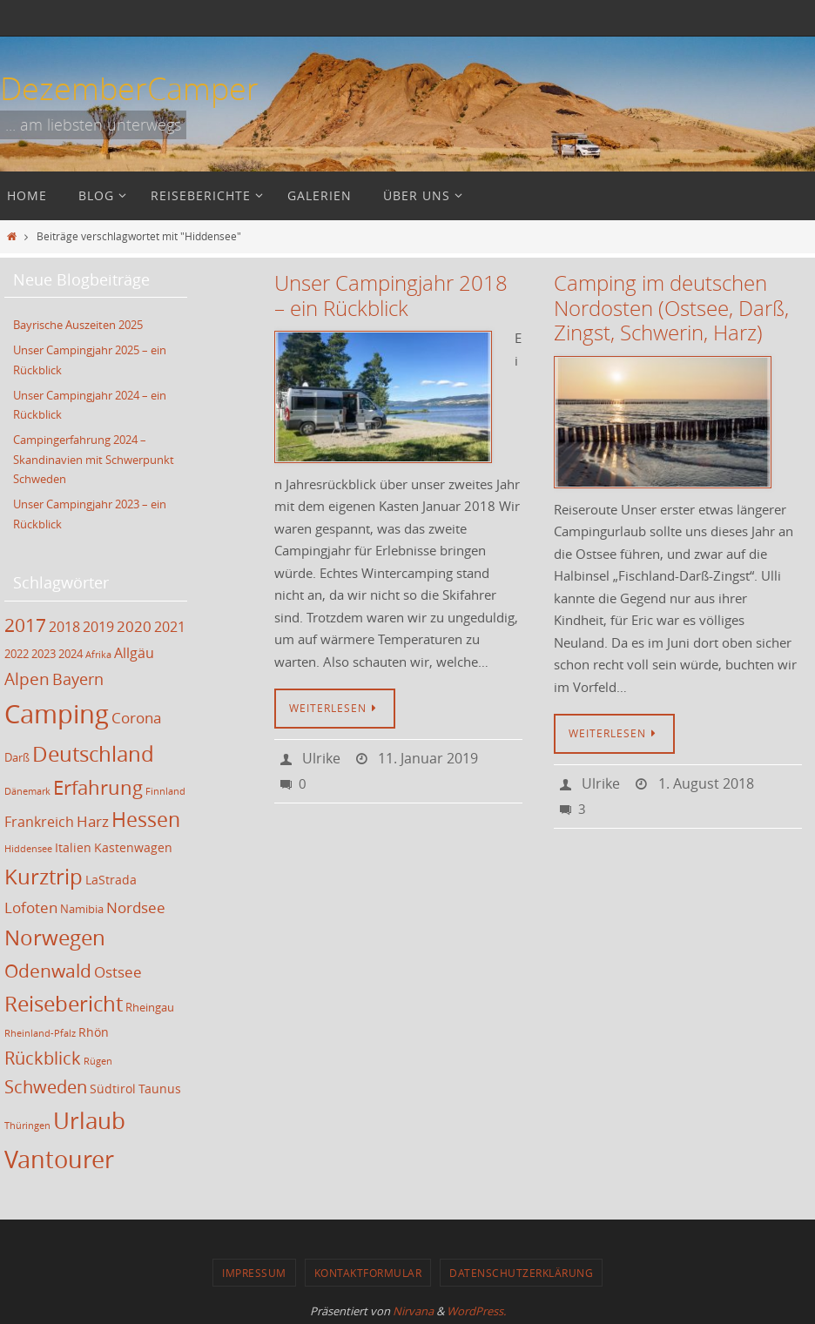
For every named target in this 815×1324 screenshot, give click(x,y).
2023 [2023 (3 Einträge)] (43, 650)
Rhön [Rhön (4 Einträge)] (93, 1029)
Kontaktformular (368, 1269)
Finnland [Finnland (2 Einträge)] (165, 788)
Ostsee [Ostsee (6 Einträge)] (118, 968)
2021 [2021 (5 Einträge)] (169, 623)
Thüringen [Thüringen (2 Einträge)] (27, 1122)
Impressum (254, 1269)
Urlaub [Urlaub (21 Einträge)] (89, 1117)
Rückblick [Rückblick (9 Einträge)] (42, 1054)
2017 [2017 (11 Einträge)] (25, 621)
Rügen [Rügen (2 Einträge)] (98, 1058)
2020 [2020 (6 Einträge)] (134, 623)
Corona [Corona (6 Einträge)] (136, 714)
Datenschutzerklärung (521, 1269)
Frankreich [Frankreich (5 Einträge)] (39, 819)
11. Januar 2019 (428, 758)
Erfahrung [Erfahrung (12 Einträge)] (98, 783)
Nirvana (413, 1307)
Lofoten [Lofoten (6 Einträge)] (30, 904)
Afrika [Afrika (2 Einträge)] (98, 651)
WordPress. (476, 1307)
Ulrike (321, 758)
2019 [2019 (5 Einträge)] (98, 623)
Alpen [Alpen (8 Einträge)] (27, 675)
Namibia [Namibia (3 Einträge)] (82, 905)
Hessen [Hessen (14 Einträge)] (145, 816)
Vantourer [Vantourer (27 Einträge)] (59, 1155)
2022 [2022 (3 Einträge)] (16, 650)
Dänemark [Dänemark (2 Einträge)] (27, 788)
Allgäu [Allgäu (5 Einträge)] (134, 649)
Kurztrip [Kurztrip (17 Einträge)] (43, 873)
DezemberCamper (129, 88)
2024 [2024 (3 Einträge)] (70, 650)
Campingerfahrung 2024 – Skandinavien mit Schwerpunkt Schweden (93, 457)
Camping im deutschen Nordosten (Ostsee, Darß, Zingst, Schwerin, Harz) (671, 308)
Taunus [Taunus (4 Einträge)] (159, 1086)
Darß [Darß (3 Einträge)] (17, 754)
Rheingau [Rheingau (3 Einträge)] (149, 1005)
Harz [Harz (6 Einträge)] (93, 819)
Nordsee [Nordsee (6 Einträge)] (135, 904)
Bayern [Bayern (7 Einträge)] (78, 675)
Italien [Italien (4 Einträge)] (73, 844)
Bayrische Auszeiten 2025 (78, 325)
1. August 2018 (706, 783)
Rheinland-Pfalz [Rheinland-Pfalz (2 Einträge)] (40, 1031)
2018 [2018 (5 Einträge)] (64, 623)
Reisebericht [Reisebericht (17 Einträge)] (63, 1001)
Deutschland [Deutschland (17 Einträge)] (93, 750)
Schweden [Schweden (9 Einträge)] (45, 1084)
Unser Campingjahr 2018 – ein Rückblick (391, 295)
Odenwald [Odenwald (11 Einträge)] (47, 967)
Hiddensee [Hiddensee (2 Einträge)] (28, 845)
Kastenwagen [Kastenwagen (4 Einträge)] (133, 844)
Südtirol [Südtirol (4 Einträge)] (113, 1086)
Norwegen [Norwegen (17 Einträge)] (54, 934)
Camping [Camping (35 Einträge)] (56, 710)
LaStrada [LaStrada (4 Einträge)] (111, 876)
